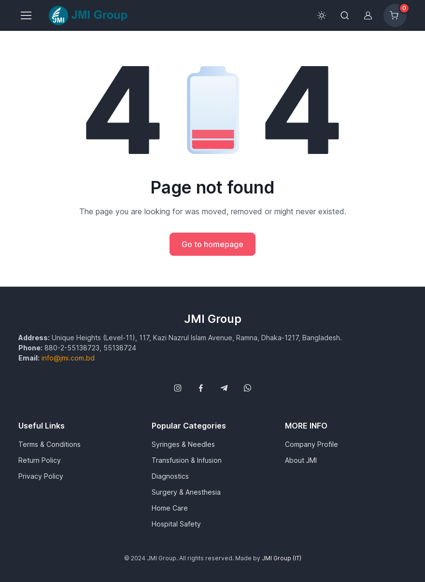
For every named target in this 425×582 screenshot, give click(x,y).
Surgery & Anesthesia (186, 492)
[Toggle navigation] (25, 15)
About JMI (301, 460)
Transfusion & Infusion (187, 460)
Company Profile (311, 444)
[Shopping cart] (395, 15)
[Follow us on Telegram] (224, 388)
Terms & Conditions (49, 444)
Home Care (170, 508)
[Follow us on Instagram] (177, 388)
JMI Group (212, 319)
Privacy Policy (40, 476)
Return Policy (39, 460)
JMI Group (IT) (281, 558)
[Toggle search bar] (344, 15)
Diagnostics (170, 476)
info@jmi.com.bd (68, 358)
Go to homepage (212, 244)
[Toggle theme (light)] (321, 15)
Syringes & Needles (183, 444)
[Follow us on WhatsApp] (247, 388)
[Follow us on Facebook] (201, 388)
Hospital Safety (176, 524)
